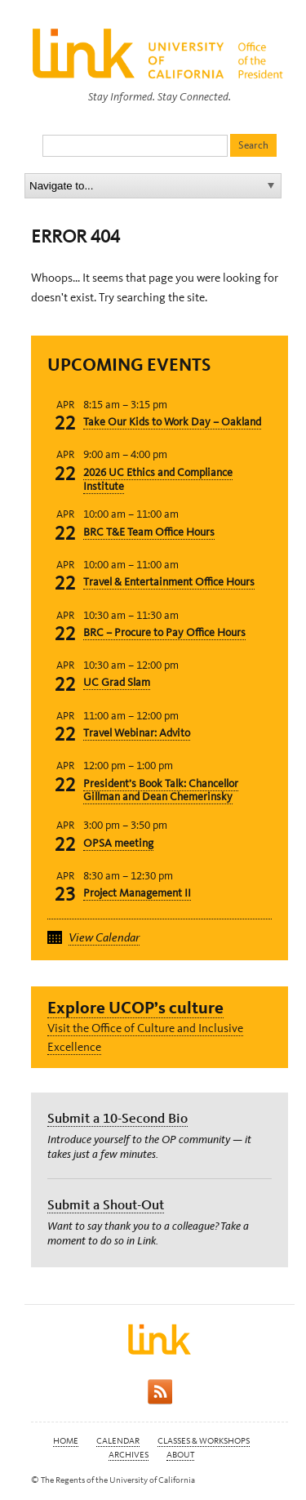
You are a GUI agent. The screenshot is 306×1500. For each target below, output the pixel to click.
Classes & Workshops (203, 1440)
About (180, 1454)
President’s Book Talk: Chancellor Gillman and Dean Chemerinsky (160, 790)
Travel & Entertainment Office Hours (169, 582)
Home (65, 1440)
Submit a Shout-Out (105, 1204)
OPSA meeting (118, 843)
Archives (129, 1454)
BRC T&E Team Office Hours (149, 532)
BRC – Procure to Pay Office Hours (164, 632)
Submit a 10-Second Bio (117, 1118)
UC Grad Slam (116, 682)
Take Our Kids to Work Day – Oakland (172, 422)
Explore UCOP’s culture (135, 1007)
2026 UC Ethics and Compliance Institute (158, 479)
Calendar (118, 1440)
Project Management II (137, 893)
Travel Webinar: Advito (136, 733)
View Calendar (104, 937)
